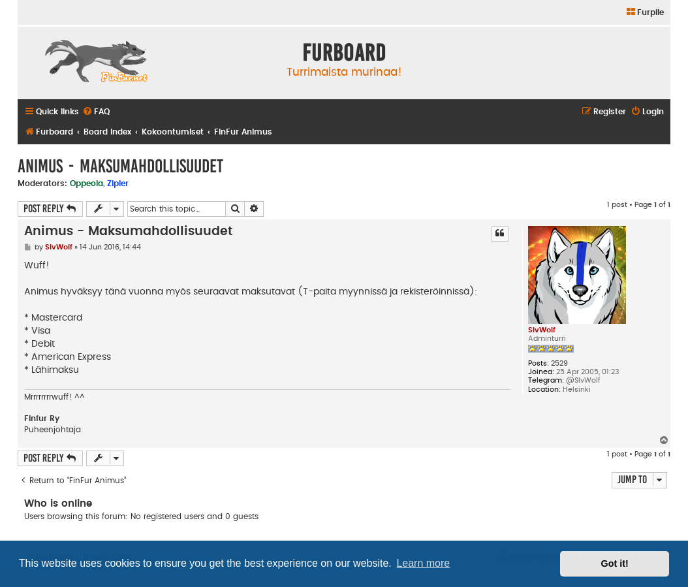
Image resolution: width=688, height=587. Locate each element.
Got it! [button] (615, 563)
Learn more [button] (423, 563)
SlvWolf (541, 330)
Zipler (118, 183)
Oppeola (86, 183)
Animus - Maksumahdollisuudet (120, 166)
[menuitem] (644, 13)
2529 (559, 363)
